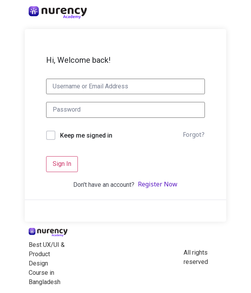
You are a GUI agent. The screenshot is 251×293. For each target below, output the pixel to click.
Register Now (157, 185)
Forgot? (194, 135)
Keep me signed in (86, 135)
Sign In (62, 163)
